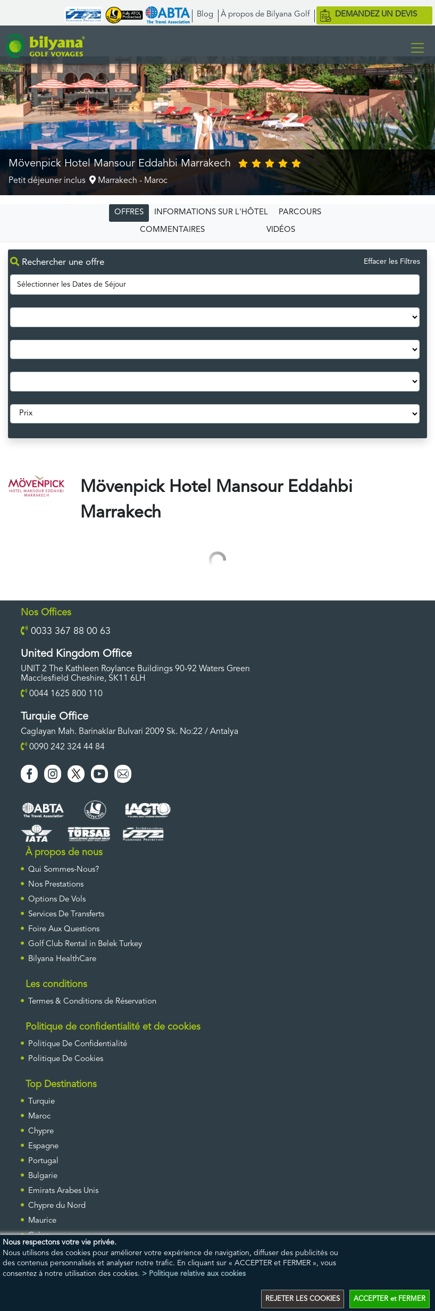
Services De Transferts (66, 914)
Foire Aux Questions (63, 929)
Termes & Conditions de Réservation (92, 1002)
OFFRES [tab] (129, 212)
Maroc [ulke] (39, 1117)
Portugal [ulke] (43, 1161)
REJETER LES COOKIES (302, 1299)
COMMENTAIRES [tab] (172, 230)
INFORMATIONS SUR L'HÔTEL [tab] (211, 212)
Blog (205, 15)
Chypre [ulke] (41, 1131)
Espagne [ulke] (43, 1146)
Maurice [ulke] (42, 1221)
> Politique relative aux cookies (194, 1273)
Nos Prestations (55, 885)
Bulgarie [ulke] (42, 1176)
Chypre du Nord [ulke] (57, 1206)
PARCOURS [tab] (300, 212)
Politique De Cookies (65, 1059)
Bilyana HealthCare (62, 959)
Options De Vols (57, 900)
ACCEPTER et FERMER (389, 1299)
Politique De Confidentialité (77, 1044)
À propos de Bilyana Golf (265, 15)
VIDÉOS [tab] (280, 230)
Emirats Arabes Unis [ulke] (63, 1191)
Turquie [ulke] (41, 1102)
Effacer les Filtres (392, 261)
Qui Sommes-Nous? (63, 870)
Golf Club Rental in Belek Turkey (85, 944)
